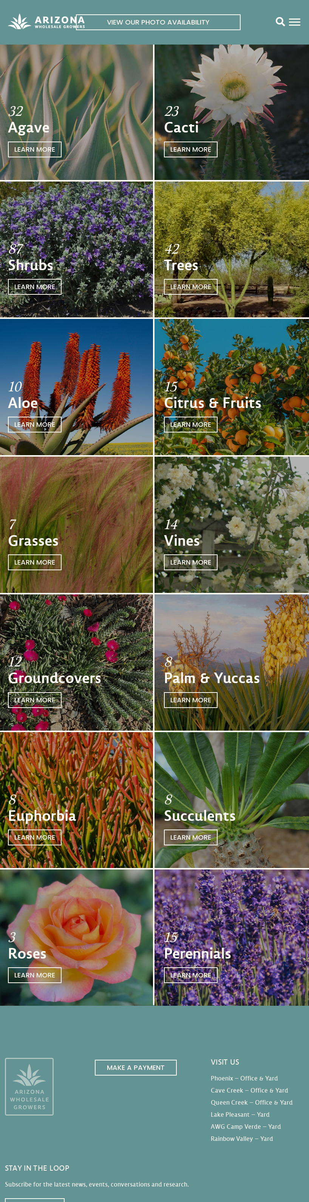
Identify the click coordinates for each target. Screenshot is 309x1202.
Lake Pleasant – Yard (240, 1114)
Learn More (34, 149)
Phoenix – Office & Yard (244, 1078)
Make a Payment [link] (136, 1067)
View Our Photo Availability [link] (158, 22)
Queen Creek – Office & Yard (252, 1102)
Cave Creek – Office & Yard (249, 1090)
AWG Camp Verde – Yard (246, 1126)
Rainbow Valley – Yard (242, 1138)
